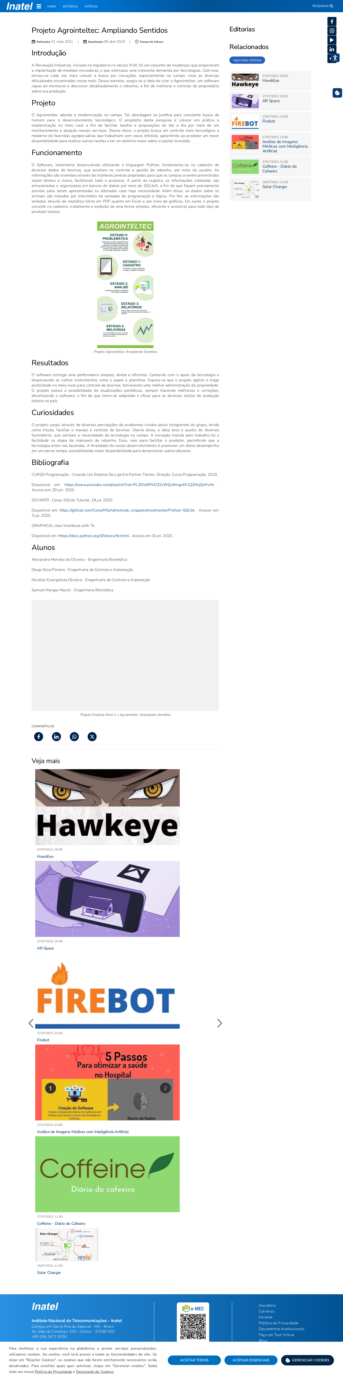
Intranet (266, 1317)
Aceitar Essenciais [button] (249, 1360)
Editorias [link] (68, 7)
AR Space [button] (45, 948)
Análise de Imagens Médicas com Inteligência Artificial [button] (82, 1131)
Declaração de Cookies (96, 1372)
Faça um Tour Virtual (276, 1334)
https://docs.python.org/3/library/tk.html (93, 535)
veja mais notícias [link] (247, 60)
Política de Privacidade (55, 1372)
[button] (305, 1361)
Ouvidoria (267, 1305)
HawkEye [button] (45, 856)
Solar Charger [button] (49, 1272)
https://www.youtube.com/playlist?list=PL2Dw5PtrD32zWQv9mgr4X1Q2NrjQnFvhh (139, 484)
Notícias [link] (87, 7)
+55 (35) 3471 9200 (49, 1336)
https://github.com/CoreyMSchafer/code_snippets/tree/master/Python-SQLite (127, 510)
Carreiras (267, 1311)
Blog (263, 1340)
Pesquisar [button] (322, 6)
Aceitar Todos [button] (192, 1360)
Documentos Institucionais (281, 1328)
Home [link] (51, 7)
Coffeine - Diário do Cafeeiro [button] (61, 1223)
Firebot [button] (43, 1040)
